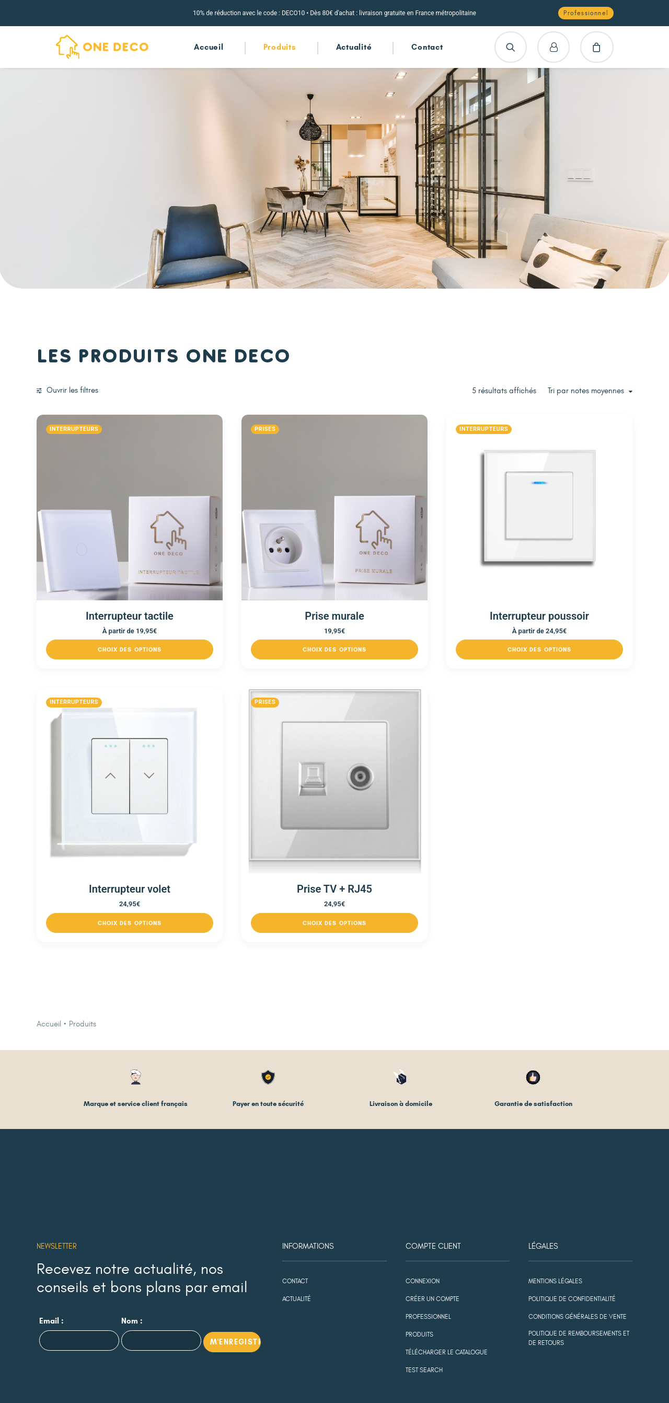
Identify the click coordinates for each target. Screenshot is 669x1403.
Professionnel (428, 1217)
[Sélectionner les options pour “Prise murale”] (409, 600)
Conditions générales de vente (577, 1217)
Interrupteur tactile (254, 566)
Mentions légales (555, 1181)
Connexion (423, 1181)
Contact (427, 47)
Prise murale (409, 566)
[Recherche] (510, 47)
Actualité (354, 47)
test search (424, 1270)
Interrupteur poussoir (564, 566)
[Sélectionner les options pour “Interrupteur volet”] (254, 824)
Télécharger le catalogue (447, 1253)
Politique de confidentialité (572, 1199)
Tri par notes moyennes (586, 390)
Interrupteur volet (254, 789)
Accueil (208, 47)
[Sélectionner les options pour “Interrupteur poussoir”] (564, 600)
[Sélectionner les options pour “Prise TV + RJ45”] (409, 824)
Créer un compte (432, 1199)
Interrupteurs (223, 429)
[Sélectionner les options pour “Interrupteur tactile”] (254, 600)
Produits (279, 47)
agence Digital (246, 1378)
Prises (364, 429)
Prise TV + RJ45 (409, 789)
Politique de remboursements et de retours (578, 1238)
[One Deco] (102, 47)
